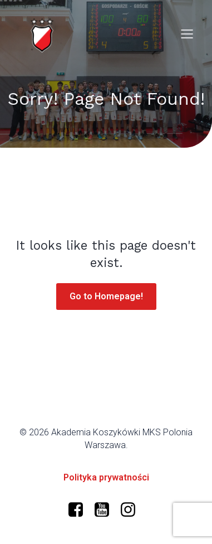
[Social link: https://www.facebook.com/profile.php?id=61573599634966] (80, 510)
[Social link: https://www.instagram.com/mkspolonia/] (132, 510)
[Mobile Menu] (187, 33)
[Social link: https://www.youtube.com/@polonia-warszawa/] (106, 510)
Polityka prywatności (106, 477)
